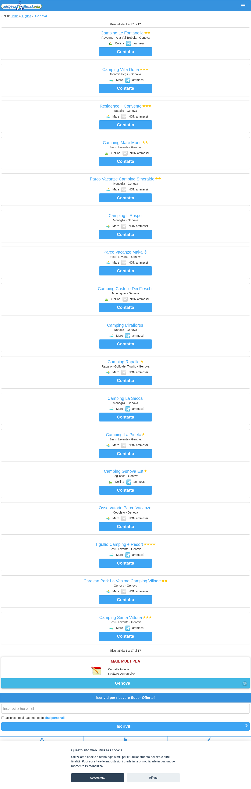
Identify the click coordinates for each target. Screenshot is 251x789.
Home (14, 16)
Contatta (125, 51)
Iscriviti (182, 726)
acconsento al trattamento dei (33, 717)
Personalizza (94, 766)
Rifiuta (153, 777)
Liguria (26, 16)
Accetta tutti (97, 777)
